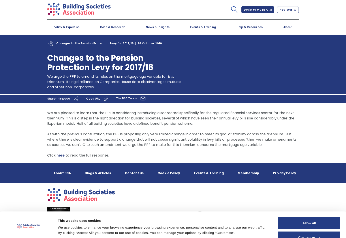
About (288, 27)
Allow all (309, 207)
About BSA (62, 173)
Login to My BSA (258, 10)
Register (288, 10)
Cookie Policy (169, 173)
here (60, 155)
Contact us (134, 173)
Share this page (63, 98)
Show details (68, 229)
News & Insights (157, 27)
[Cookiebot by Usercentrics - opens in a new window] (28, 229)
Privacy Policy (284, 173)
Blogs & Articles (98, 173)
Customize (309, 222)
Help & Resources (250, 27)
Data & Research (112, 27)
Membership (248, 173)
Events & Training (203, 27)
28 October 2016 (149, 43)
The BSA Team (131, 98)
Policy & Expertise (66, 27)
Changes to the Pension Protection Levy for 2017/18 (95, 43)
